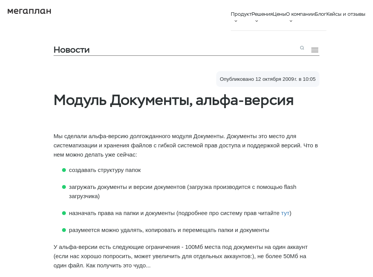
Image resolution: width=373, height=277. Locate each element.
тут (285, 213)
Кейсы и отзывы (345, 14)
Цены (279, 14)
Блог (320, 14)
